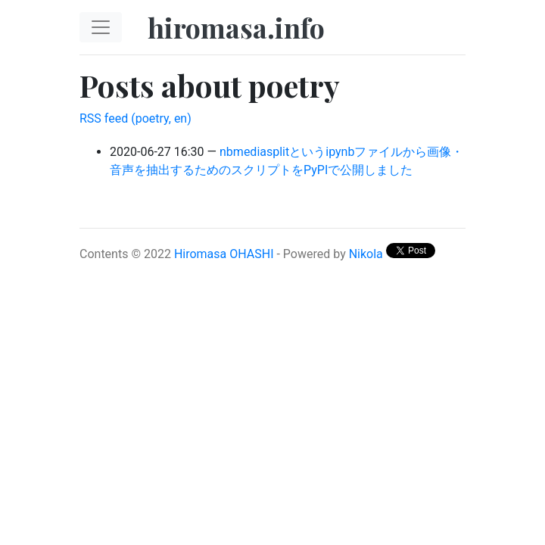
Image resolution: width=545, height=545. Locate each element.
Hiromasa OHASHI (224, 254)
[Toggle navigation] (100, 27)
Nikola (366, 254)
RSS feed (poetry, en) (135, 118)
